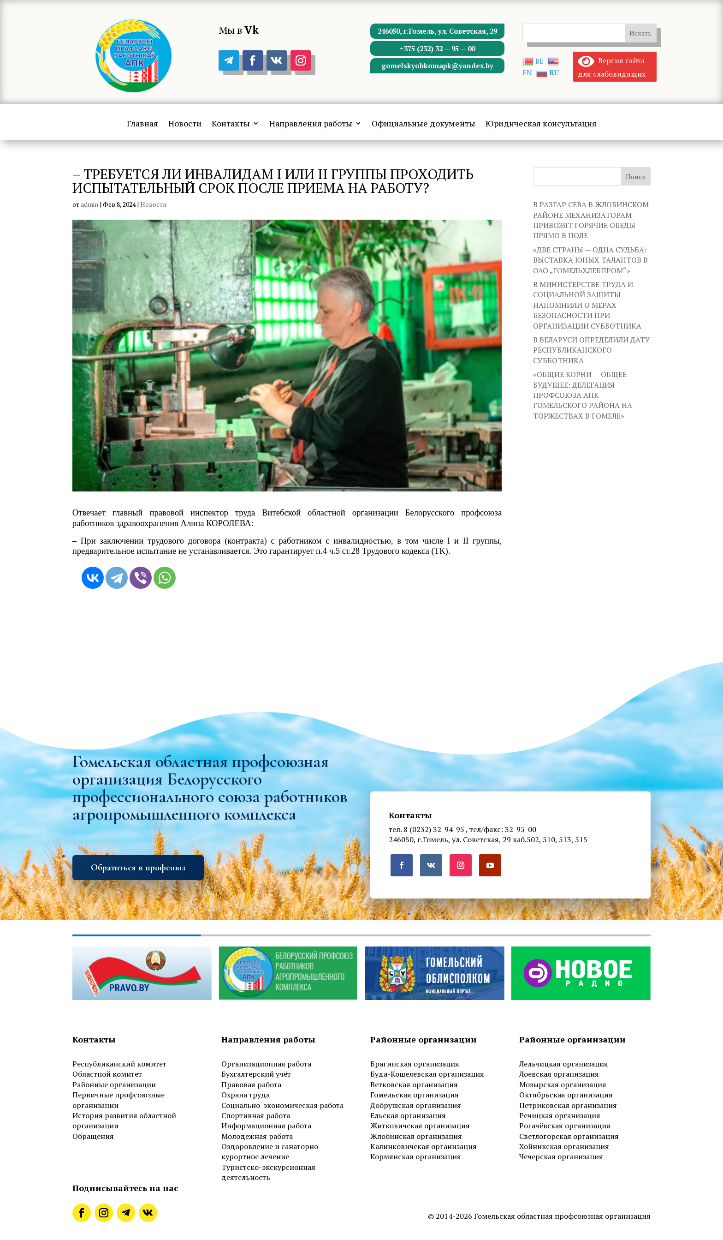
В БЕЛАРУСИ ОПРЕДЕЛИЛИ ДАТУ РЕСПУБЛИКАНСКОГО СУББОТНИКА (591, 350)
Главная (142, 124)
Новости (184, 124)
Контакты (231, 124)
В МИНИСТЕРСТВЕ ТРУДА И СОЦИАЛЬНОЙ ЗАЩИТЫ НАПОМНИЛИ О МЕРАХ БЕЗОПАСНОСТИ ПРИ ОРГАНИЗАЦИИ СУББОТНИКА (587, 305)
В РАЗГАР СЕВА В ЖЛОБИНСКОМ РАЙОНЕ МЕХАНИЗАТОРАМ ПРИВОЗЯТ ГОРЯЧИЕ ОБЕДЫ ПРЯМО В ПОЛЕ (591, 219)
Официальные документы (423, 124)
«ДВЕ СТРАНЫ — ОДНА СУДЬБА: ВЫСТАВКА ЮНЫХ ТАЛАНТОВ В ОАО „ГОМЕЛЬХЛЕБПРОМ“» (590, 260)
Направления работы (310, 124)
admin (89, 204)
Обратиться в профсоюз (138, 867)
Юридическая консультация (541, 124)
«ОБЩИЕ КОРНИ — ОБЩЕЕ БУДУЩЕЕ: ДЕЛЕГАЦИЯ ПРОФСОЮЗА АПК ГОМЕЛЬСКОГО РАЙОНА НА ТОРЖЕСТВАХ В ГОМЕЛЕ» (582, 395)
